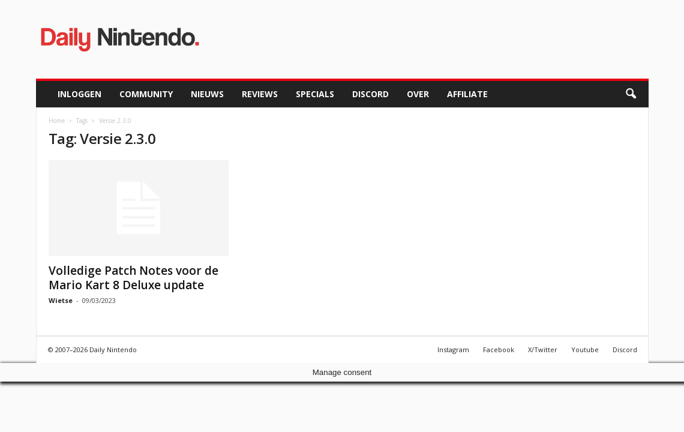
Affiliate (467, 94)
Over (418, 94)
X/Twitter (542, 349)
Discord (370, 94)
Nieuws (207, 94)
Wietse (61, 300)
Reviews (260, 94)
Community (146, 94)
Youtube (585, 349)
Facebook (498, 349)
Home (57, 120)
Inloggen (79, 94)
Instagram (453, 349)
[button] (630, 94)
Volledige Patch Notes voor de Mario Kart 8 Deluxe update (133, 278)
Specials (315, 94)
